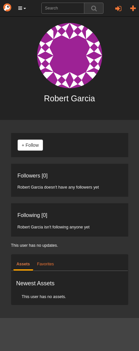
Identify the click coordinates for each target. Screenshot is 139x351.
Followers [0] (33, 175)
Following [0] (33, 215)
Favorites (45, 264)
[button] (22, 8)
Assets (23, 264)
